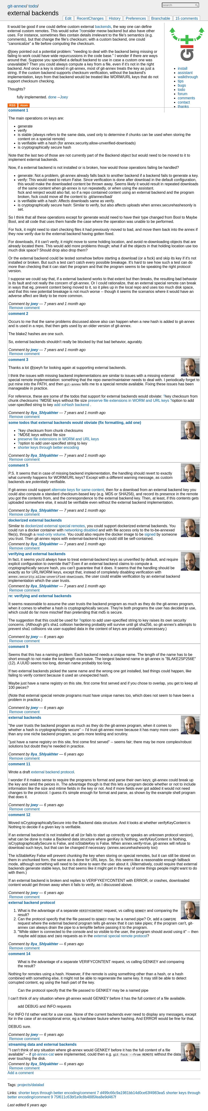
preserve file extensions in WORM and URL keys (128, 401)
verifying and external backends (37, 554)
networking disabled (80, 530)
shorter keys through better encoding (48, 447)
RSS (12, 105)
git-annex (16, 6)
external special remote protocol (120, 936)
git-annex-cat (43, 1054)
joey (34, 304)
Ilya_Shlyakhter (44, 413)
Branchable (160, 18)
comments (186, 98)
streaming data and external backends (42, 1044)
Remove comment (24, 308)
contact (184, 102)
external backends (24, 718)
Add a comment (20, 1073)
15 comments (186, 18)
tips (181, 81)
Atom (24, 105)
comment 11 (19, 764)
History (115, 18)
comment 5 (18, 465)
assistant (185, 73)
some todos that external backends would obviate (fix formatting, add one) (74, 423)
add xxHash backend (71, 405)
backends (103, 27)
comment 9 (18, 647)
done (52, 97)
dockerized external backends (35, 520)
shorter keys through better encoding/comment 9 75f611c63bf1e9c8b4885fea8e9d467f (103, 1095)
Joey (64, 97)
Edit (68, 18)
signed (150, 534)
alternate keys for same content (78, 490)
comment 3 (18, 360)
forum (182, 94)
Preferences (136, 18)
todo (33, 6)
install (182, 68)
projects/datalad (31, 1085)
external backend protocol (52, 772)
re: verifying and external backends (39, 596)
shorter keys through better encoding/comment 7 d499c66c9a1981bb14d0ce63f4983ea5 (91, 1093)
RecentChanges (90, 18)
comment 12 (19, 815)
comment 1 (18, 110)
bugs (182, 85)
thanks (183, 106)
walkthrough (188, 77)
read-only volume (51, 534)
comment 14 (19, 954)
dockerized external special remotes (55, 526)
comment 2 (18, 314)
